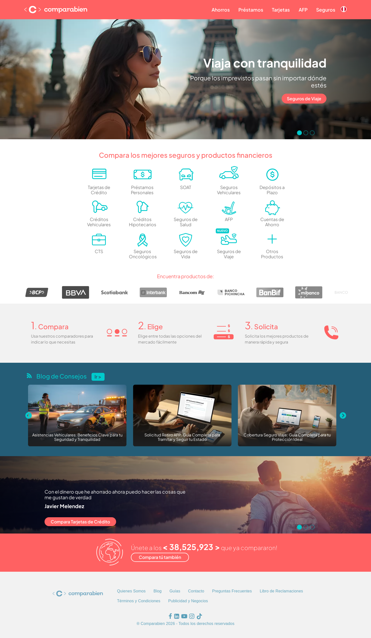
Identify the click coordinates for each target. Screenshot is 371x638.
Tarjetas (281, 10)
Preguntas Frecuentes (232, 591)
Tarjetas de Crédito (99, 190)
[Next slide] (343, 415)
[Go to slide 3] (312, 132)
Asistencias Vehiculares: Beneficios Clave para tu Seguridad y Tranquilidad (77, 437)
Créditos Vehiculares (99, 222)
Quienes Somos (131, 591)
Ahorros (221, 10)
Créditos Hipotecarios (142, 222)
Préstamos (250, 10)
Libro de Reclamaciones (281, 591)
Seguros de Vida (186, 254)
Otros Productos (272, 254)
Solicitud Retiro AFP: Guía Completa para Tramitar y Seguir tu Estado (182, 437)
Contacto (196, 591)
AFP (303, 10)
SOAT (185, 187)
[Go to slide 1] (299, 132)
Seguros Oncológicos (142, 254)
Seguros (325, 10)
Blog (158, 591)
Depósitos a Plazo (272, 190)
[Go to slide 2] (305, 132)
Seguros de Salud (186, 222)
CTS (99, 251)
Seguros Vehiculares (229, 190)
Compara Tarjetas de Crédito (80, 521)
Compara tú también (160, 557)
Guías (175, 591)
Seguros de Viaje (304, 98)
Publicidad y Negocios (188, 601)
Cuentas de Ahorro (272, 222)
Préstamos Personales (142, 190)
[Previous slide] (28, 415)
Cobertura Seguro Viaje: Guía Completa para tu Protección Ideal (287, 437)
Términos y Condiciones (138, 601)
